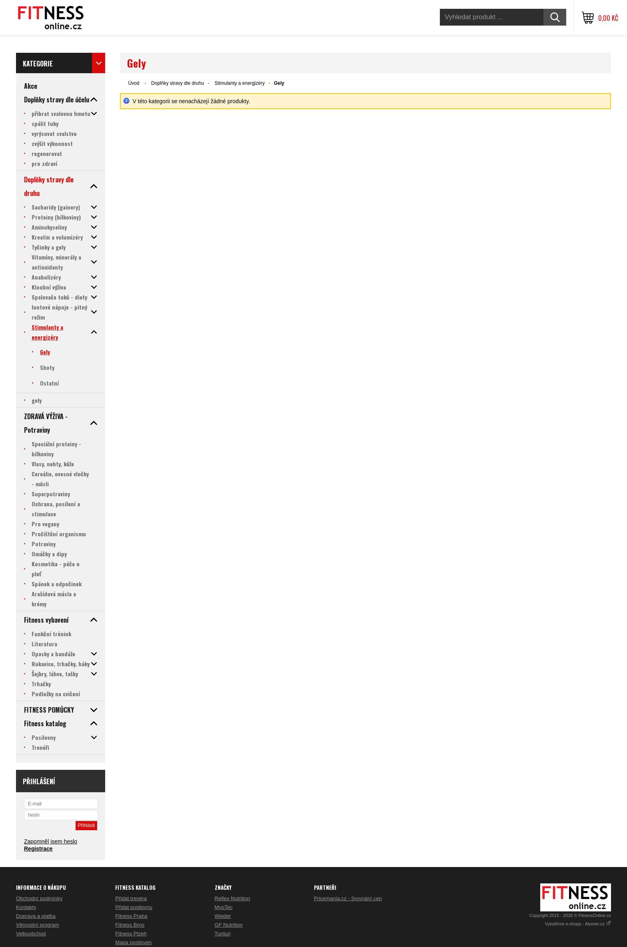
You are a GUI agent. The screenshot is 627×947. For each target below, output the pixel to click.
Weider (223, 916)
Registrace (38, 848)
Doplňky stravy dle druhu (177, 83)
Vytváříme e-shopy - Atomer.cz (578, 923)
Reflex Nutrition (232, 898)
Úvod (133, 83)
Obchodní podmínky (39, 898)
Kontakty (26, 907)
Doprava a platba (36, 916)
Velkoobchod (31, 934)
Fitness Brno (129, 925)
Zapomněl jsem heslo (50, 841)
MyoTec (224, 907)
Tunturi (223, 934)
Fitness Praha (131, 916)
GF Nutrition (229, 925)
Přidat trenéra (131, 898)
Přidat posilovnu (133, 907)
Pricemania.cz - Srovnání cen (348, 898)
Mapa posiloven (133, 942)
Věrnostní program (37, 925)
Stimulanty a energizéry (240, 83)
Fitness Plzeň (130, 934)
